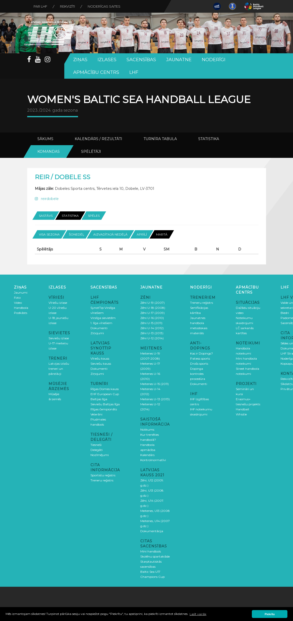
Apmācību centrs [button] (96, 72)
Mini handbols (150, 551)
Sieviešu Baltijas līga (105, 404)
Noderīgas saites (104, 6)
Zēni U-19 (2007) (152, 303)
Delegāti (96, 450)
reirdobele (47, 198)
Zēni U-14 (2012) (152, 328)
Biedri (285, 313)
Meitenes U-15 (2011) (154, 384)
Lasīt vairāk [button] (198, 614)
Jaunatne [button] (179, 59)
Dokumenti (98, 328)
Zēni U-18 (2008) (152, 308)
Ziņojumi (97, 333)
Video (18, 303)
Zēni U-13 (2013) (151, 333)
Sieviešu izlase (59, 338)
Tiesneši (96, 445)
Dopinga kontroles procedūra (197, 374)
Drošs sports (199, 363)
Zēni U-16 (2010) (152, 318)
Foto (17, 297)
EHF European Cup (104, 394)
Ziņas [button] (80, 59)
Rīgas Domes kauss (104, 389)
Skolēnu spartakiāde (155, 556)
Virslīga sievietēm (103, 318)
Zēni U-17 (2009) (152, 313)
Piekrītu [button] (270, 614)
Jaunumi (20, 292)
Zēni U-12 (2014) (152, 338)
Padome (287, 318)
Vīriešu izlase (58, 303)
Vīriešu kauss (99, 358)
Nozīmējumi (99, 455)
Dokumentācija (151, 531)
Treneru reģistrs (101, 480)
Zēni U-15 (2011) (151, 323)
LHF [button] (133, 72)
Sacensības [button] (141, 59)
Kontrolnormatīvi (153, 460)
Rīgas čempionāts (103, 409)
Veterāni (96, 414)
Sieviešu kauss (100, 363)
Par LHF (40, 6)
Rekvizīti (67, 6)
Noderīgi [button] (213, 59)
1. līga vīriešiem (101, 323)
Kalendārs (147, 455)
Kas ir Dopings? (201, 353)
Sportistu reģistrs (102, 475)
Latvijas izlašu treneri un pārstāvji (59, 369)
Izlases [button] (107, 59)
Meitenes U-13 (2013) (155, 399)
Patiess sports (200, 358)
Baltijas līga (98, 399)
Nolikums (147, 429)
